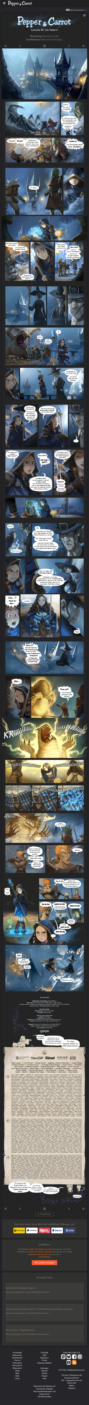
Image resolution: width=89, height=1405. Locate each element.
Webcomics (17, 1355)
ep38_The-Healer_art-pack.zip (50, 1249)
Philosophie (17, 1363)
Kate (56, 36)
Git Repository (44, 1257)
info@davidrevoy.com (76, 1370)
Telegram (72, 1388)
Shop (17, 1371)
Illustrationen (17, 1358)
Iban (44, 1378)
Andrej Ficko (46, 39)
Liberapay (44, 1368)
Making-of (44, 1358)
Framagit (44, 1353)
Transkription (45, 1214)
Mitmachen (17, 1368)
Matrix (71, 1386)
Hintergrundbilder (44, 1363)
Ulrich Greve (48, 36)
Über (17, 1376)
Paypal (44, 1376)
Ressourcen (17, 1366)
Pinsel (44, 1360)
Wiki (44, 1355)
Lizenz (17, 1378)
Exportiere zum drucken (44, 1254)
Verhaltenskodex (44, 1397)
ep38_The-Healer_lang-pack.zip (50, 1252)
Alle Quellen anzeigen (44, 1262)
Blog (17, 1373)
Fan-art (17, 1360)
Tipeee (44, 1373)
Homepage (17, 1353)
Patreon (44, 1371)
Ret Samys (57, 39)
